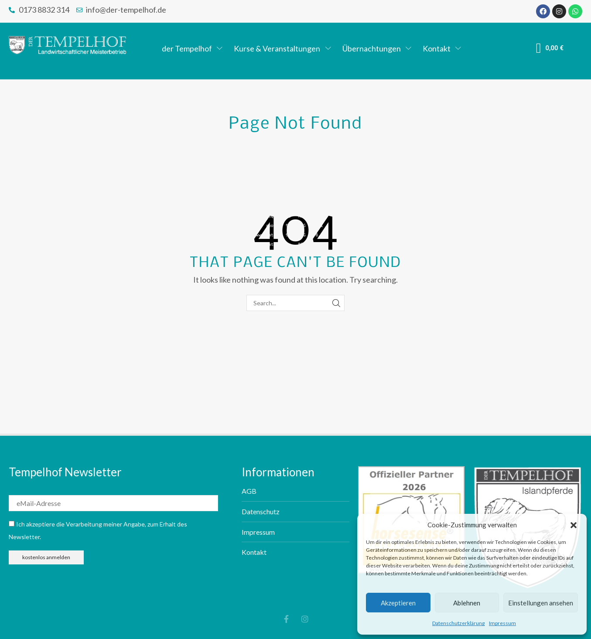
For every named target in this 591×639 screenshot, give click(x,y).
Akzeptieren (398, 603)
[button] (573, 525)
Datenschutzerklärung (458, 623)
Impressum (502, 623)
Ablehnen (466, 603)
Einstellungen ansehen (540, 603)
